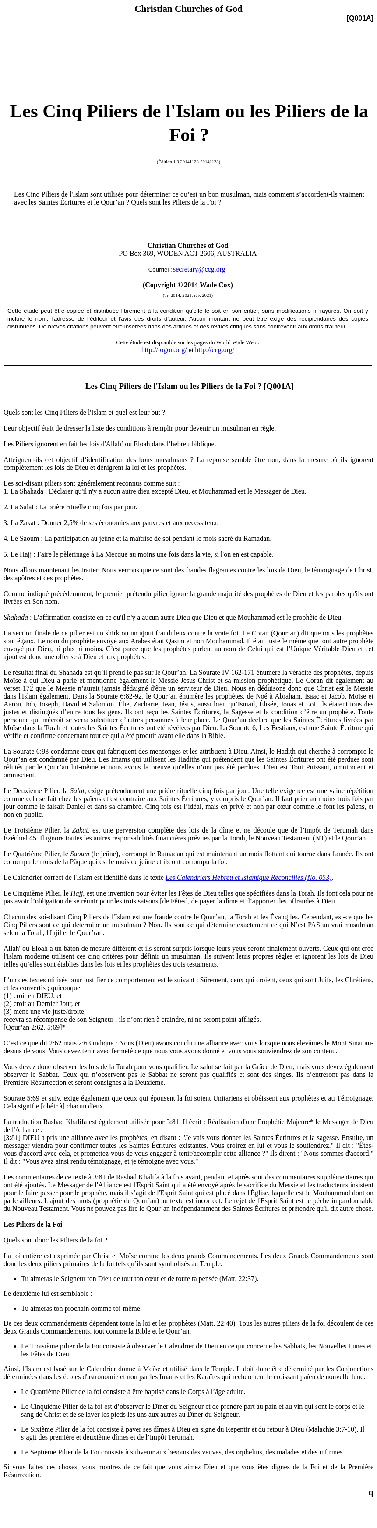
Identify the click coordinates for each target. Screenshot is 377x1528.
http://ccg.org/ (214, 349)
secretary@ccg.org (199, 269)
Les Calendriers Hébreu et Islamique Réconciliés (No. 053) (249, 877)
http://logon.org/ (164, 349)
